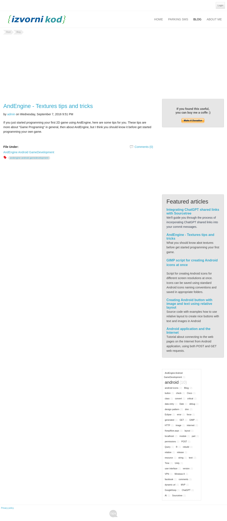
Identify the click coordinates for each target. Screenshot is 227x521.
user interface (171, 468)
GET (182, 420)
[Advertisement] (113, 67)
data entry (169, 404)
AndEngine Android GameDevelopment (28, 152)
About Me (214, 19)
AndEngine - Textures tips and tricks (48, 106)
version (186, 468)
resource (169, 458)
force (189, 414)
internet (191, 425)
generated (169, 420)
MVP (183, 485)
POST (184, 441)
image (178, 425)
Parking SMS (178, 19)
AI (166, 495)
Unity (177, 463)
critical (190, 398)
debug (192, 404)
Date (182, 404)
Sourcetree (177, 495)
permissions (170, 441)
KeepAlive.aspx (172, 431)
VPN (167, 474)
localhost (169, 436)
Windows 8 (180, 474)
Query (167, 447)
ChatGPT (186, 490)
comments (183, 479)
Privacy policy (7, 508)
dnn (187, 409)
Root (8, 32)
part (193, 436)
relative (168, 452)
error (179, 414)
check (178, 393)
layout (187, 431)
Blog (197, 19)
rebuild (186, 447)
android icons (171, 388)
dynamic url (170, 485)
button (168, 393)
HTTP (167, 425)
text (191, 457)
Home (158, 19)
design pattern (172, 409)
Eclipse (168, 414)
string (180, 458)
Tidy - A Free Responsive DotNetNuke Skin (113, 513)
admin (11, 114)
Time (167, 463)
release (180, 452)
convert (178, 398)
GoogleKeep (170, 490)
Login (220, 5)
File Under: (11, 146)
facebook (169, 479)
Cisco (189, 393)
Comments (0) (144, 146)
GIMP (192, 420)
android (172, 382)
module (183, 436)
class (167, 398)
